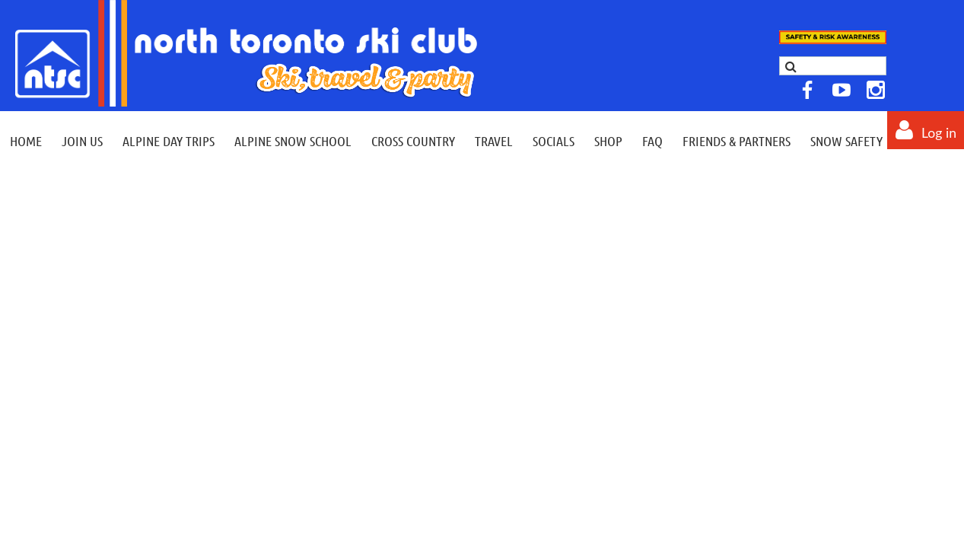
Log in (938, 133)
